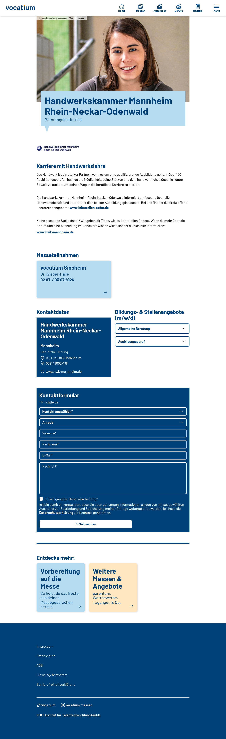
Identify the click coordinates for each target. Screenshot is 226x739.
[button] (152, 328)
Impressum (45, 646)
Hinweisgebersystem (52, 675)
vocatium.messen (76, 705)
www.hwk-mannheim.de (55, 232)
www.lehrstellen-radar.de (89, 208)
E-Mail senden (85, 524)
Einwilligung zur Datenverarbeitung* (68, 499)
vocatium (46, 705)
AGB (40, 665)
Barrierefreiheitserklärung (56, 684)
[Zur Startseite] (21, 8)
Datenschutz (46, 656)
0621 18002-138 (54, 363)
